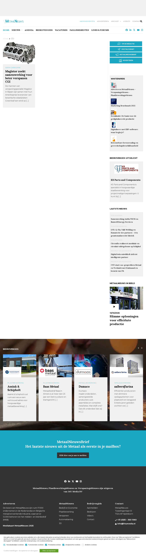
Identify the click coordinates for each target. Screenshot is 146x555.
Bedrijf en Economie (121, 251)
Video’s (126, 21)
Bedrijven (91, 512)
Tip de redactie (126, 44)
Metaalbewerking (87, 383)
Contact (136, 21)
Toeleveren (116, 215)
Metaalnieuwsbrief (126, 54)
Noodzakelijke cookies (15, 545)
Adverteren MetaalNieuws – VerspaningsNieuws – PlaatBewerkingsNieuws (123, 92)
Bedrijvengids (44, 30)
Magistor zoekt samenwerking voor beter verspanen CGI (18, 76)
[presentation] (138, 348)
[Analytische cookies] (63, 545)
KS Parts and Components (125, 179)
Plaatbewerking (119, 226)
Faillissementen (79, 30)
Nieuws (16, 30)
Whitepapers (118, 78)
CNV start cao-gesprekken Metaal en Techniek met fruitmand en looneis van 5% (126, 268)
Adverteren (103, 21)
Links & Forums (100, 30)
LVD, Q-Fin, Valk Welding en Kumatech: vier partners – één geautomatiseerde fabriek (124, 232)
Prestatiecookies (54, 545)
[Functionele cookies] (26, 545)
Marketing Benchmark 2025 (123, 105)
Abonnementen (87, 21)
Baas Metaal (51, 386)
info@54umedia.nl (126, 523)
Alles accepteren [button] (51, 551)
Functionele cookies (35, 545)
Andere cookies (91, 545)
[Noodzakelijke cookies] (4, 545)
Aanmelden (92, 508)
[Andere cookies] (83, 545)
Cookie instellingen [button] (11, 551)
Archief (115, 21)
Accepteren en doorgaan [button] (29, 551)
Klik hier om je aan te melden (72, 455)
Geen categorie (12, 67)
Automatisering (66, 519)
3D (60, 523)
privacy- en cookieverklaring (41, 541)
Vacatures (61, 30)
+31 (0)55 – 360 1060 (127, 520)
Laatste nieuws (118, 209)
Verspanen (64, 515)
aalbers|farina (123, 386)
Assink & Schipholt (14, 388)
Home (6, 30)
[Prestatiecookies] (46, 545)
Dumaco (84, 386)
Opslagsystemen (122, 383)
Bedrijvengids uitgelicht (124, 158)
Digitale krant (126, 49)
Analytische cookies (72, 545)
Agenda (29, 30)
